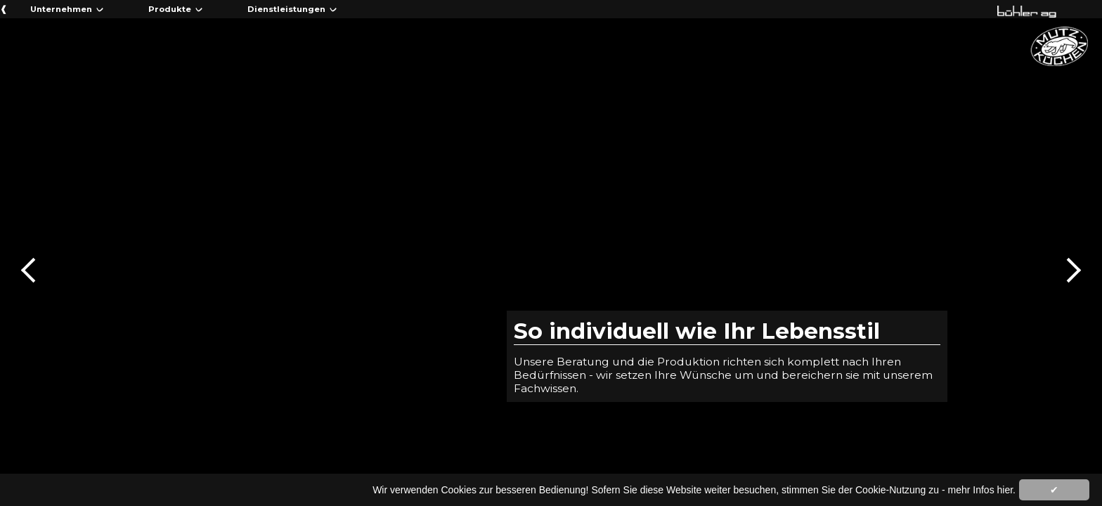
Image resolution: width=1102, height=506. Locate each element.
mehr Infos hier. (982, 489)
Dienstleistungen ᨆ (292, 9)
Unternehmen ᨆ (67, 9)
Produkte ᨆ (175, 9)
